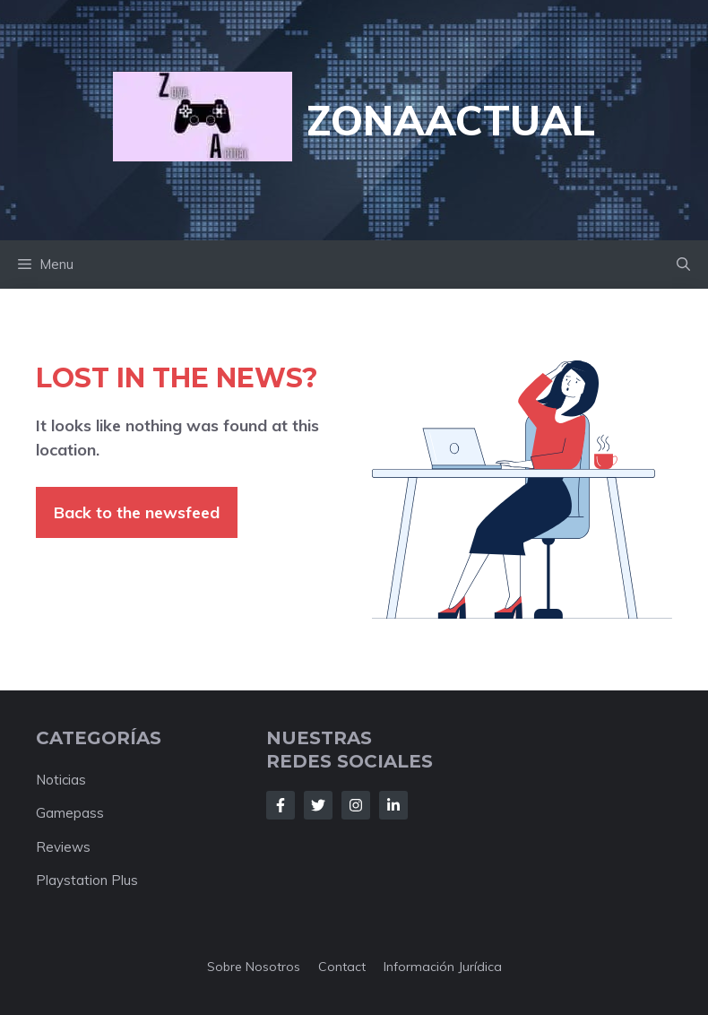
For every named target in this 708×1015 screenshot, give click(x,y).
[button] (683, 264)
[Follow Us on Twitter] (318, 805)
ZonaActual (451, 120)
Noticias (61, 779)
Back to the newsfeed (137, 512)
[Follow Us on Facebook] (280, 805)
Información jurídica (443, 967)
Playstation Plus (87, 880)
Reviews (63, 846)
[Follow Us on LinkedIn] (393, 805)
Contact (342, 967)
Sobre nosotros (253, 967)
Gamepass (70, 812)
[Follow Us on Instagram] (355, 805)
